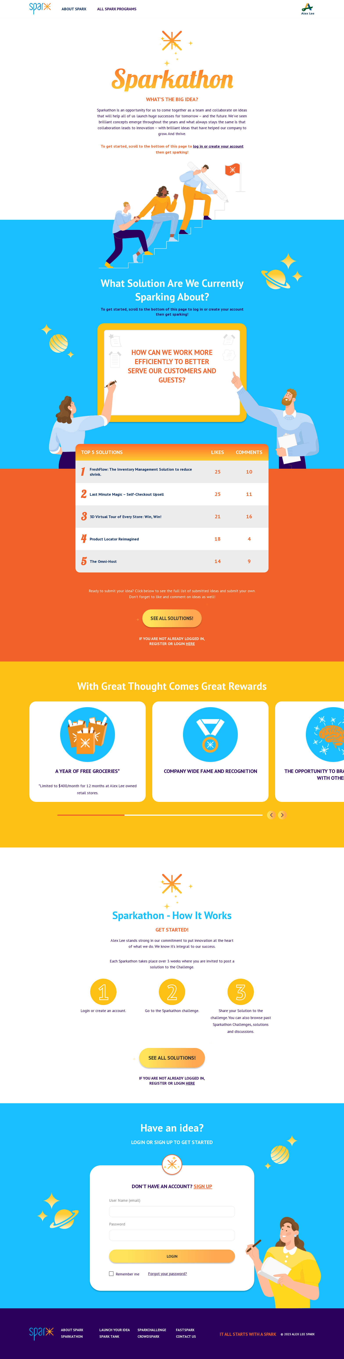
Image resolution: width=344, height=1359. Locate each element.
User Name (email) (124, 1200)
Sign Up (203, 1186)
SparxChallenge (152, 1330)
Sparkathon (72, 1336)
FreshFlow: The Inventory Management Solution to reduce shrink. (141, 472)
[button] (271, 815)
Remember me (127, 1274)
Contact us (186, 1336)
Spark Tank (109, 1336)
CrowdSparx (148, 1336)
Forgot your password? (167, 1273)
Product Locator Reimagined (114, 539)
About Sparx (72, 1330)
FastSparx (185, 1330)
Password (117, 1224)
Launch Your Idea (114, 1330)
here (190, 643)
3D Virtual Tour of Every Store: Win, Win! (125, 516)
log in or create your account (218, 146)
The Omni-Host (103, 561)
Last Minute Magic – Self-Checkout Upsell (127, 494)
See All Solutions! (172, 618)
